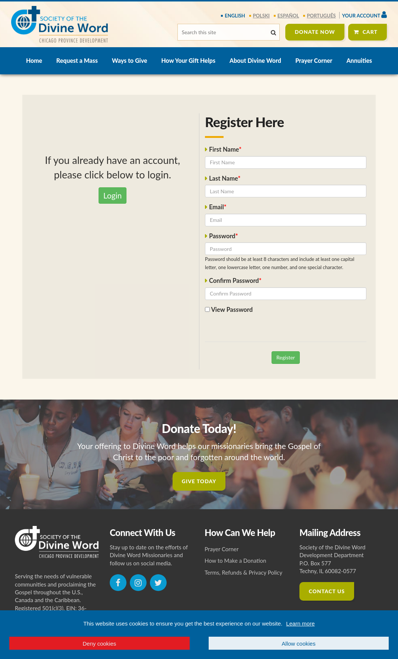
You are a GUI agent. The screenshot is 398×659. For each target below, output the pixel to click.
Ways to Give (129, 60)
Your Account (364, 15)
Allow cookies (298, 643)
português (321, 16)
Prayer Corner (313, 60)
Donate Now (315, 32)
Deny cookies (99, 643)
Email (216, 207)
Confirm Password (234, 280)
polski (261, 16)
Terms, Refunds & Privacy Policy (243, 572)
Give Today (199, 481)
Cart (370, 32)
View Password (229, 309)
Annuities (359, 60)
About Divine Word (255, 60)
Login (112, 195)
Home (34, 60)
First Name (224, 149)
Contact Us (327, 591)
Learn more (300, 623)
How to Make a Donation (235, 560)
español (288, 16)
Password (222, 236)
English (235, 16)
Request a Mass (77, 60)
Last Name (223, 178)
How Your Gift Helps (188, 60)
